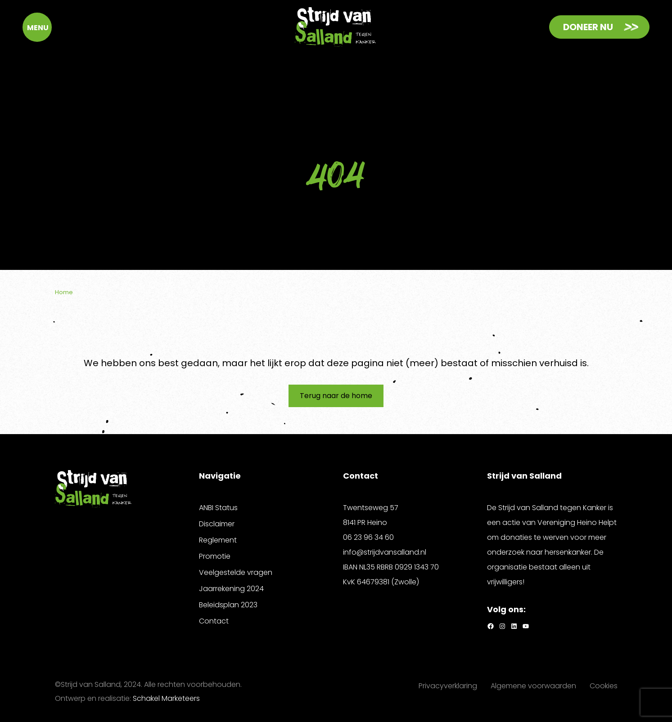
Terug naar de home (336, 395)
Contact (214, 621)
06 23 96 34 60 (368, 537)
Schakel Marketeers (166, 698)
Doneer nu (588, 27)
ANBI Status (218, 507)
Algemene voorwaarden (533, 686)
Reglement (218, 540)
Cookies (604, 686)
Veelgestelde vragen (235, 572)
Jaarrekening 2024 (231, 588)
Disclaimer (217, 524)
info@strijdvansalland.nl (384, 552)
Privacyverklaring (448, 686)
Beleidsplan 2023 (228, 605)
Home (64, 292)
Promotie (214, 556)
